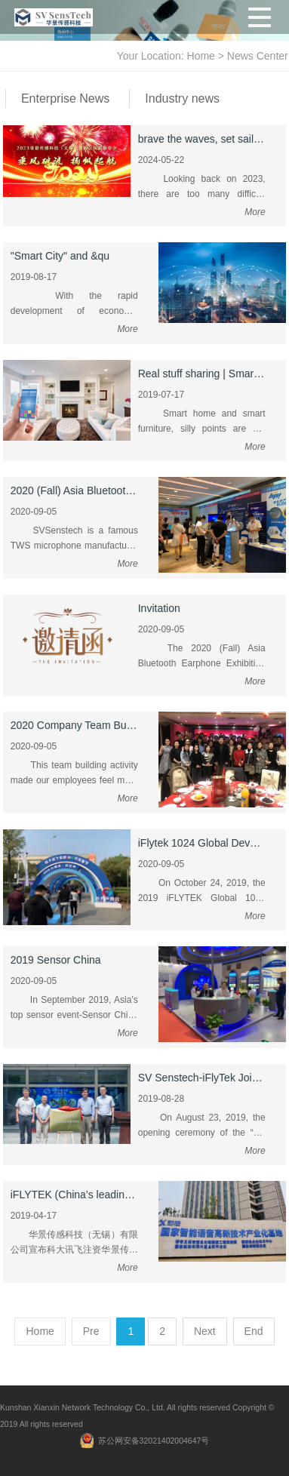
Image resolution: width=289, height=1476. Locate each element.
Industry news (182, 98)
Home (201, 56)
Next (205, 1331)
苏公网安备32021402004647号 (154, 1440)
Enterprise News (65, 98)
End (253, 1331)
